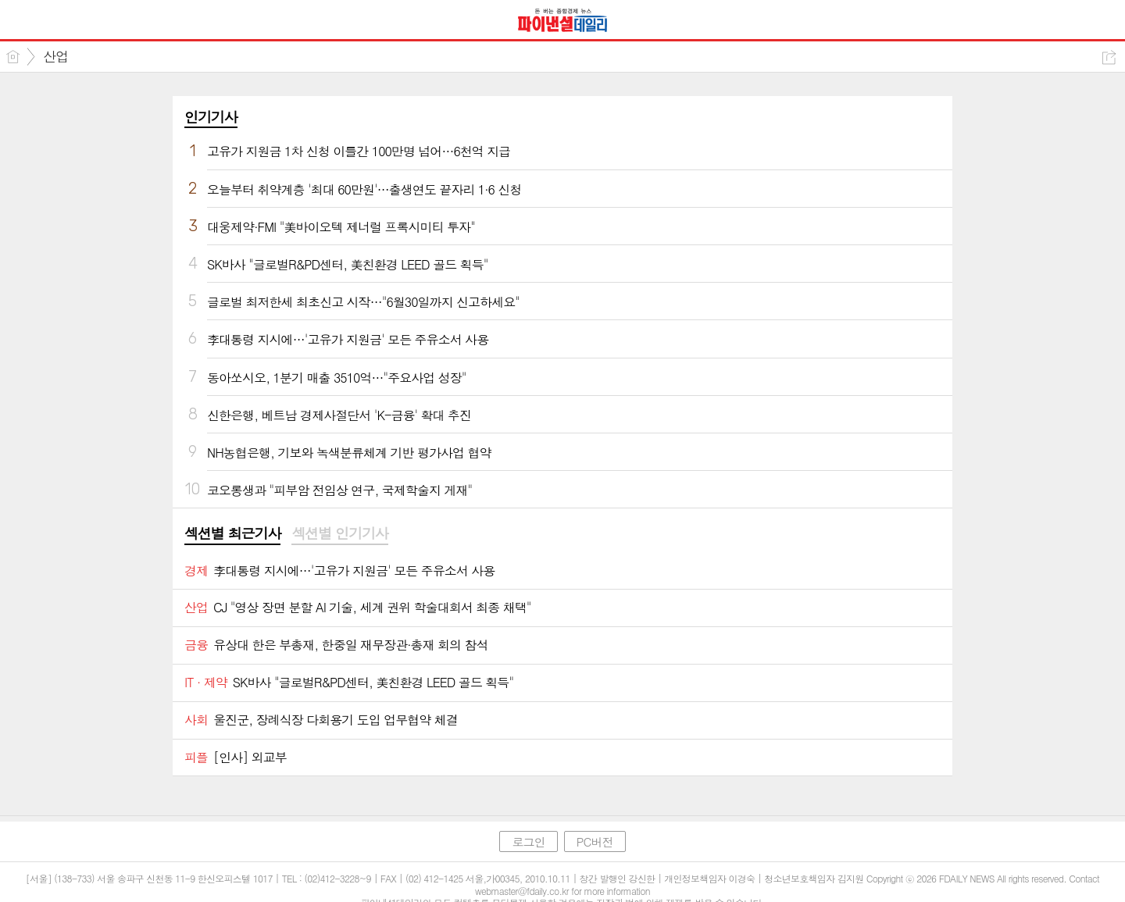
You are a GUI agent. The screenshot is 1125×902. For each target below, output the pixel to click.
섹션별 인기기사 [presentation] (339, 533)
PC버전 (595, 841)
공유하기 (1109, 57)
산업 (55, 56)
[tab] (232, 534)
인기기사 (211, 117)
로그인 (528, 841)
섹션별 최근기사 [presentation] (232, 533)
